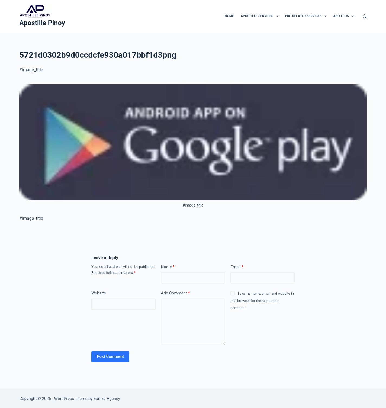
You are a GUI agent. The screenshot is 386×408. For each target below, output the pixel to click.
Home (229, 16)
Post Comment (110, 356)
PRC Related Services (307, 16)
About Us (344, 16)
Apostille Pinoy (42, 23)
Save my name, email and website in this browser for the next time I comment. (262, 300)
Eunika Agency (107, 398)
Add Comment (175, 293)
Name (168, 267)
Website (98, 293)
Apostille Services (261, 16)
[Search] (365, 16)
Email (236, 267)
